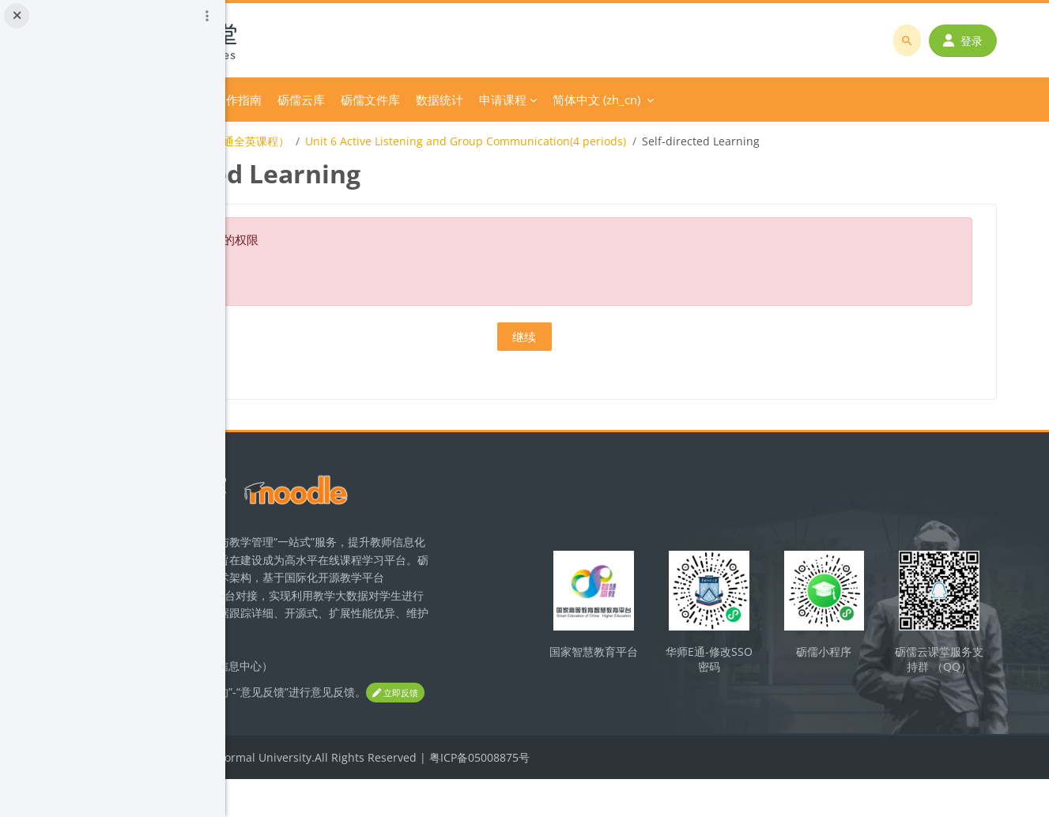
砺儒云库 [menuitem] (515, 99)
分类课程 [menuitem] (355, 99)
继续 (637, 336)
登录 (974, 40)
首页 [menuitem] (303, 99)
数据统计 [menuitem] (653, 99)
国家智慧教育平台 (694, 665)
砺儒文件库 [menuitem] (584, 99)
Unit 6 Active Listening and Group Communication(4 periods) (679, 141)
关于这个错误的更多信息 (372, 271)
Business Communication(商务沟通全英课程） (385, 141)
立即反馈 (340, 730)
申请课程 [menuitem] (717, 99)
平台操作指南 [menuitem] (440, 99)
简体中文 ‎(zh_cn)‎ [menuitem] (811, 99)
